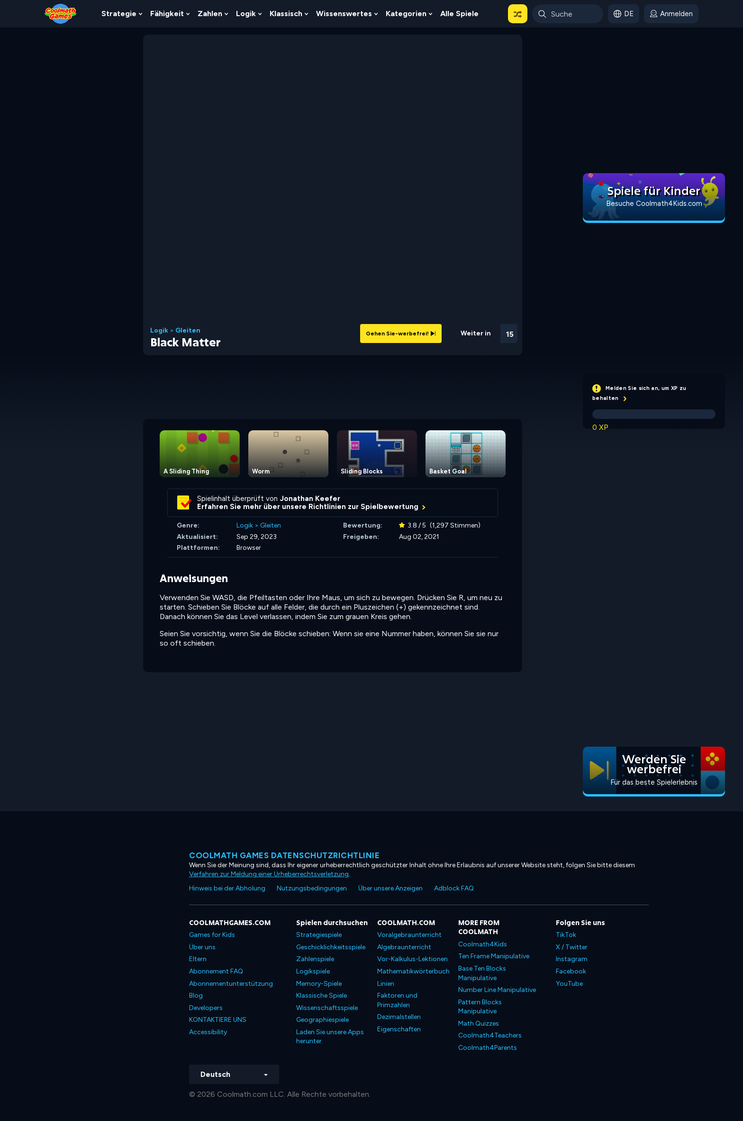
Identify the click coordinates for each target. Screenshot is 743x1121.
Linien (385, 984)
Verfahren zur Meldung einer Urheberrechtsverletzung (269, 874)
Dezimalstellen (399, 1017)
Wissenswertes (344, 13)
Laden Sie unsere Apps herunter (330, 1037)
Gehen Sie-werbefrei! (401, 333)
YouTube (569, 984)
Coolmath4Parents (487, 1048)
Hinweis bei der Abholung (227, 888)
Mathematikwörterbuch (413, 971)
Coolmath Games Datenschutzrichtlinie (284, 855)
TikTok (566, 935)
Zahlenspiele (315, 959)
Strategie (118, 13)
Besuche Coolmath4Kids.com (654, 203)
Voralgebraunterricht (409, 935)
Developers (206, 1008)
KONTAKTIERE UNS (217, 1020)
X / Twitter (572, 947)
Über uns (202, 947)
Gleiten (187, 330)
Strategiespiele (319, 935)
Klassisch (286, 13)
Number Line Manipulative (497, 990)
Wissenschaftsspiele (327, 1008)
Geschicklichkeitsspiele (330, 947)
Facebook (571, 971)
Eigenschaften (399, 1029)
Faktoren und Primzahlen (397, 1000)
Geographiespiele (322, 1020)
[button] (517, 13)
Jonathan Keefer (310, 498)
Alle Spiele (459, 13)
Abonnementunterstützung (231, 984)
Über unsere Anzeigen (390, 888)
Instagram (572, 959)
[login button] (671, 13)
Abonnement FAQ (216, 971)
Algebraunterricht (404, 947)
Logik (246, 13)
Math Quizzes (478, 1023)
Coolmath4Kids (482, 944)
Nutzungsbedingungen (312, 888)
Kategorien (406, 13)
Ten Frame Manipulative (493, 956)
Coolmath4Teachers (490, 1035)
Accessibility (208, 1032)
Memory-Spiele (319, 984)
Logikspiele (313, 971)
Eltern (198, 959)
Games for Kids (212, 935)
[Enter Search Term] (567, 13)
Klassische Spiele (321, 995)
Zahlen (210, 13)
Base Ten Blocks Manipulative (482, 973)
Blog (196, 995)
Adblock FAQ (454, 888)
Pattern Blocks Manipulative (480, 1007)
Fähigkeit (167, 13)
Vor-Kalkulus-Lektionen (412, 959)
